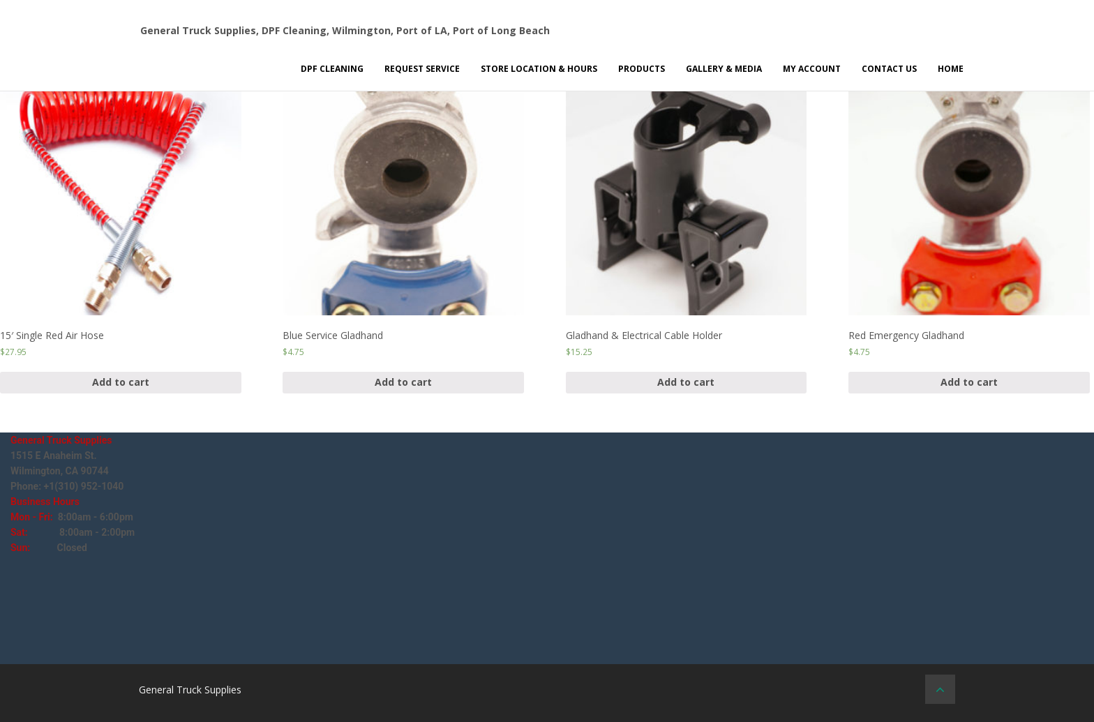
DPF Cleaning (332, 69)
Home (951, 69)
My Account (812, 69)
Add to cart (120, 382)
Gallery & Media (724, 69)
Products (641, 69)
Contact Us (889, 69)
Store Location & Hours (539, 69)
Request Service (422, 69)
